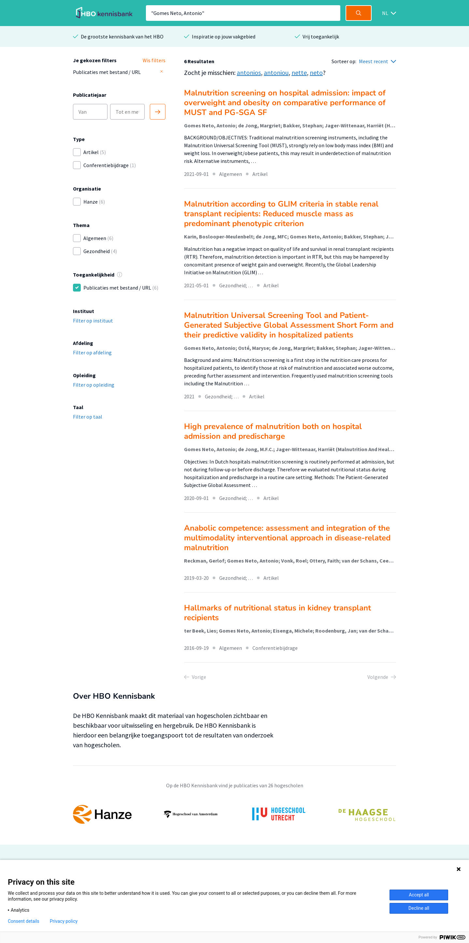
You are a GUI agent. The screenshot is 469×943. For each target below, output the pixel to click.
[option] (234, 814)
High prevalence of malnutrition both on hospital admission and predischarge (273, 431)
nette (299, 72)
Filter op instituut (93, 320)
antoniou (276, 72)
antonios (249, 72)
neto (316, 72)
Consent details (23, 921)
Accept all (419, 894)
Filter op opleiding (93, 385)
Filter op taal (87, 417)
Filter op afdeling (92, 352)
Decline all (418, 908)
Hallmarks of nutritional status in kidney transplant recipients (277, 613)
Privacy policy (64, 921)
